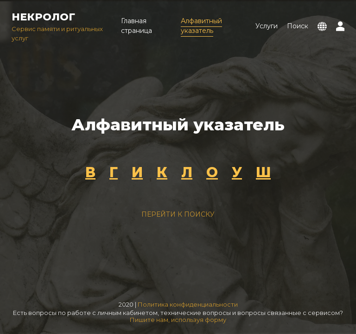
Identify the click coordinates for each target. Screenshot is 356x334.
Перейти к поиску (178, 214)
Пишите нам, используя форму (178, 319)
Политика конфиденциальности (188, 304)
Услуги (266, 26)
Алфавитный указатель (201, 26)
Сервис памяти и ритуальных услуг (62, 25)
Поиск (297, 26)
